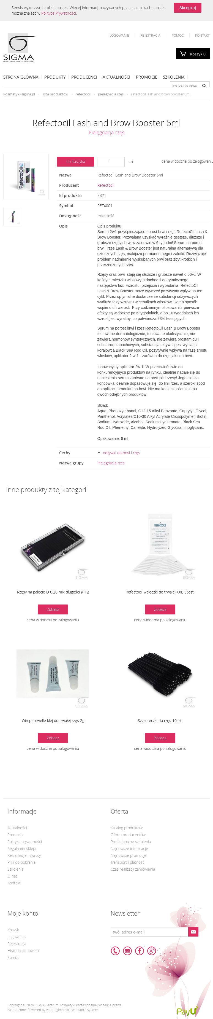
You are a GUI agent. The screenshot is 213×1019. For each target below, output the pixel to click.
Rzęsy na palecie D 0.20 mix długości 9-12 (53, 592)
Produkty (54, 77)
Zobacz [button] (53, 609)
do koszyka (75, 161)
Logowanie (119, 35)
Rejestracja (150, 35)
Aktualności (116, 77)
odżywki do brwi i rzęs (121, 452)
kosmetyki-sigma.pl (19, 94)
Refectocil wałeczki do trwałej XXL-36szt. (160, 592)
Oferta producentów (128, 834)
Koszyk (198, 54)
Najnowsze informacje (129, 848)
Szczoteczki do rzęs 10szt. (160, 720)
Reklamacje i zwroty (24, 855)
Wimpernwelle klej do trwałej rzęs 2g (53, 720)
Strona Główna (21, 77)
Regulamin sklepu (22, 848)
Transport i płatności (128, 862)
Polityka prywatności (24, 841)
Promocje (146, 77)
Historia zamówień (23, 950)
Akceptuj (187, 7)
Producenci (84, 77)
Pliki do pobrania (21, 862)
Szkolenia (174, 77)
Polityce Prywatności (58, 13)
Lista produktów (55, 94)
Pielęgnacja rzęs (111, 94)
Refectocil (83, 94)
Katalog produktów (127, 827)
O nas (12, 876)
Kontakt (202, 35)
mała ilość (105, 215)
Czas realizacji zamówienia (133, 869)
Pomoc (178, 35)
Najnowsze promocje (128, 855)
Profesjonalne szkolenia (131, 841)
